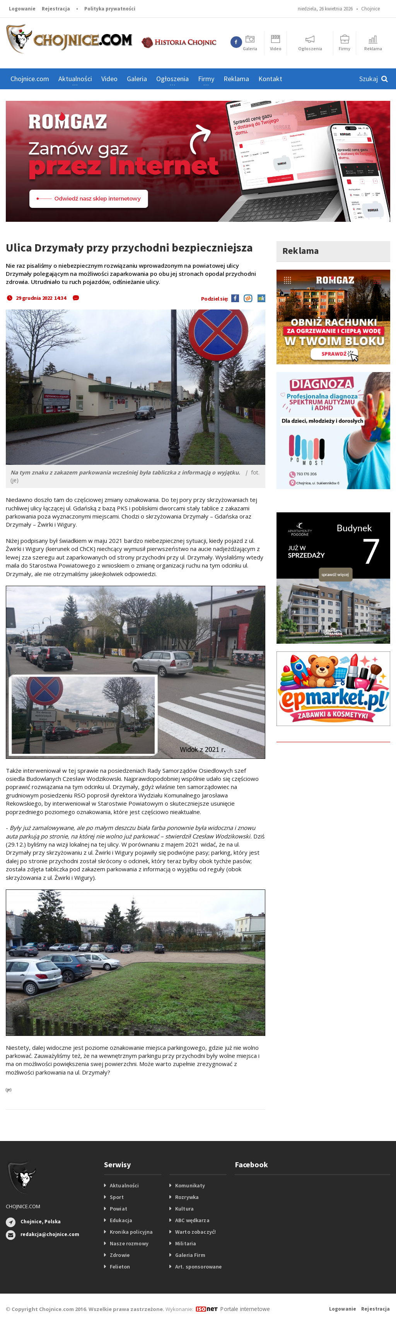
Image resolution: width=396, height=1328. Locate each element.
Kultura (184, 1208)
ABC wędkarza (192, 1220)
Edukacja (121, 1220)
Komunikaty (190, 1185)
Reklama (236, 78)
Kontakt (270, 78)
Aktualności (124, 1185)
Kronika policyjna (131, 1231)
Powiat (118, 1208)
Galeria (137, 78)
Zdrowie (119, 1254)
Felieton (120, 1266)
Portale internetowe (243, 1308)
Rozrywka (186, 1197)
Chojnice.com (29, 78)
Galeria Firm (190, 1254)
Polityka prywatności (109, 8)
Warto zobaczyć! (195, 1231)
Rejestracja (56, 8)
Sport (116, 1197)
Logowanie (22, 8)
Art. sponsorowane (198, 1266)
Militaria (185, 1243)
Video (109, 78)
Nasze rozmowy (129, 1243)
